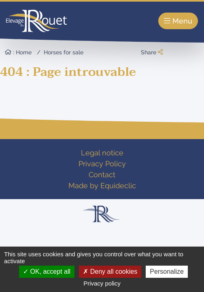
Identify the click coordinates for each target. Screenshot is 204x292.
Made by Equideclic (102, 185)
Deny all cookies (110, 271)
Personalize (167, 271)
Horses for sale (63, 52)
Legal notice (102, 152)
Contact (102, 174)
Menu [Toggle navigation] (178, 21)
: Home (18, 52)
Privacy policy (102, 283)
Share (152, 52)
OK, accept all (46, 271)
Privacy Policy (102, 163)
